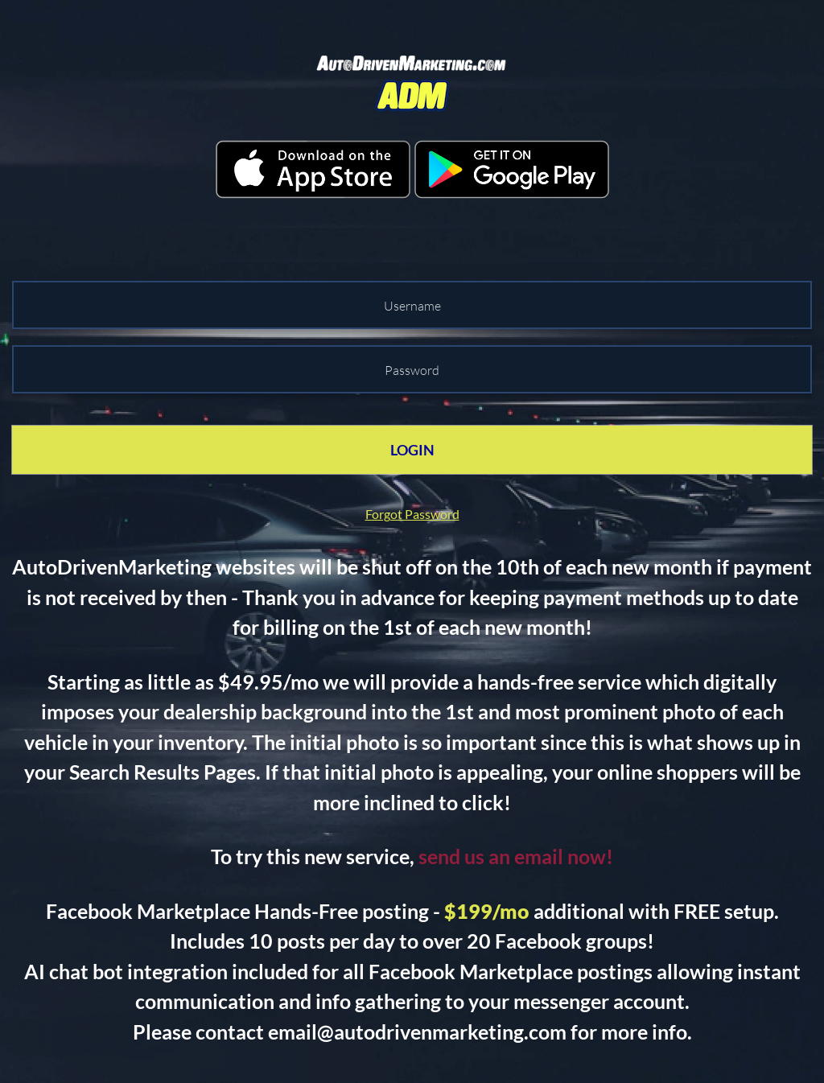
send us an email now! (515, 856)
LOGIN (412, 450)
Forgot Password (412, 513)
